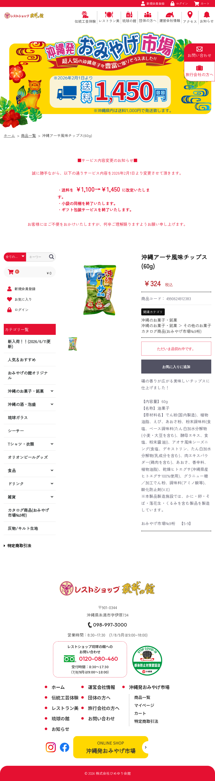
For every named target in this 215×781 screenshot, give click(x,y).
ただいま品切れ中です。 (176, 349)
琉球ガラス (18, 417)
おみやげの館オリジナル (28, 375)
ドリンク (16, 484)
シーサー (16, 431)
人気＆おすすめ (22, 360)
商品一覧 (28, 135)
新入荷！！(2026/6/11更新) (29, 343)
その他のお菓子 (197, 325)
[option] (100, 290)
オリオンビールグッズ (28, 457)
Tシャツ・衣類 (21, 444)
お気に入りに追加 (176, 367)
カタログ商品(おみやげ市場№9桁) (28, 512)
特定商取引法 (17, 545)
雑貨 (12, 497)
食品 (12, 470)
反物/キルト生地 (23, 528)
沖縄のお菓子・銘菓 (26, 391)
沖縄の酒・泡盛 (22, 404)
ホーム (9, 135)
